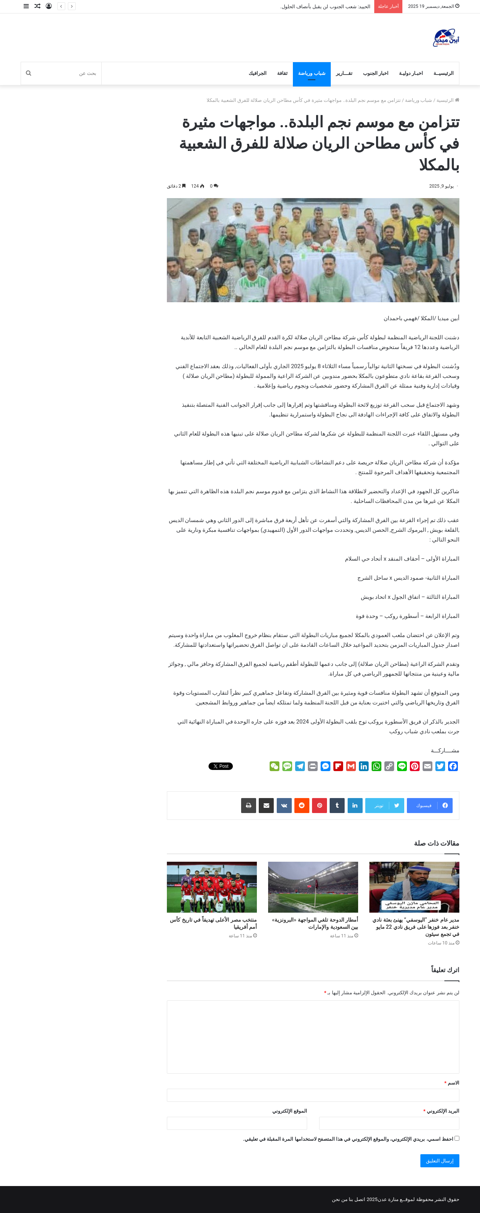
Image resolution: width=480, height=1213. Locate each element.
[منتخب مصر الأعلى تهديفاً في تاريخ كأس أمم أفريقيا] (212, 887)
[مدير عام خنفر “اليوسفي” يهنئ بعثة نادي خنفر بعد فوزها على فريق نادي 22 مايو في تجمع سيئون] (414, 887)
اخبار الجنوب (375, 73)
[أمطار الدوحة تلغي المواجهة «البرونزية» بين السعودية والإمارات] (313, 887)
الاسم (451, 1083)
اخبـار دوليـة (411, 73)
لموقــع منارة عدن (396, 1199)
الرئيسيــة (444, 73)
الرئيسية (447, 100)
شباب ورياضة (311, 73)
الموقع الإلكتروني (289, 1111)
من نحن (340, 1199)
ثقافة (282, 73)
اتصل (359, 1199)
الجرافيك (258, 73)
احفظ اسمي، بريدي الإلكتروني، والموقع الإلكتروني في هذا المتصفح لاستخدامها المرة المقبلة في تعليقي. (348, 1139)
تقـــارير (344, 73)
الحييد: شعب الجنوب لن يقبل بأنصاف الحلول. (325, 6)
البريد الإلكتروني (441, 1111)
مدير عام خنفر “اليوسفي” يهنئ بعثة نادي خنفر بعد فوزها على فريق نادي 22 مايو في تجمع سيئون (415, 927)
